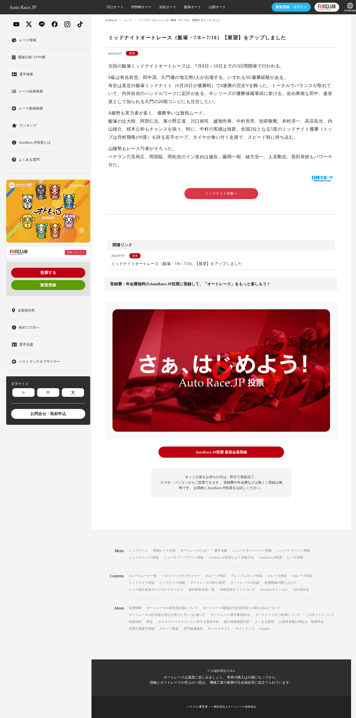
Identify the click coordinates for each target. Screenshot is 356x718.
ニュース (129, 20)
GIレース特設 (277, 576)
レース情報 (295, 557)
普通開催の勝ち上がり (280, 582)
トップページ (138, 550)
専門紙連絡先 (193, 628)
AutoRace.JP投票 (270, 557)
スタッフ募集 (169, 628)
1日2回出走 (301, 589)
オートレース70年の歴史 (207, 582)
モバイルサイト (219, 628)
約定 (150, 622)
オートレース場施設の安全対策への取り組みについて (241, 608)
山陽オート (207, 7)
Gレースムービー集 (143, 576)
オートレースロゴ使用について (277, 615)
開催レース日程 (164, 550)
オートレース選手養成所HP (230, 615)
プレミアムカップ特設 (246, 576)
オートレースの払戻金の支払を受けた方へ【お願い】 (167, 615)
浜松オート (158, 7)
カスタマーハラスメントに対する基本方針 (188, 622)
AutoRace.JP (111, 20)
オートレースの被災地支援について (172, 608)
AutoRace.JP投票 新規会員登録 (221, 452)
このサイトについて (319, 615)
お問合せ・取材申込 (48, 414)
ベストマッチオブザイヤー (181, 576)
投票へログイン (75, 252)
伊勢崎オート (131, 7)
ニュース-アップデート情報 (183, 557)
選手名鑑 (220, 550)
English (264, 628)
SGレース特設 (215, 576)
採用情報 (135, 608)
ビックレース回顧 (172, 582)
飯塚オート (182, 7)
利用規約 (135, 622)
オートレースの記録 (244, 582)
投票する (48, 272)
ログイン (281, 7)
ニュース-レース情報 (144, 557)
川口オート (105, 7)
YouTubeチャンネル (274, 589)
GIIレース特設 (302, 576)
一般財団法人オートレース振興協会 (233, 706)
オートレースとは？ (194, 550)
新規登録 (48, 285)
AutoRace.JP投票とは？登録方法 (231, 557)
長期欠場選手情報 (142, 628)
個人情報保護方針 (237, 622)
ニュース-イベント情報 (293, 550)
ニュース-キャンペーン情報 (252, 550)
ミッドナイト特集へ (221, 193)
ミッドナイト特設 (142, 582)
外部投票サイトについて (237, 589)
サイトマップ (245, 628)
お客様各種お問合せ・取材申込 (301, 622)
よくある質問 (264, 622)
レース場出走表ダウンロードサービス (156, 589)
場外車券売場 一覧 (201, 589)
